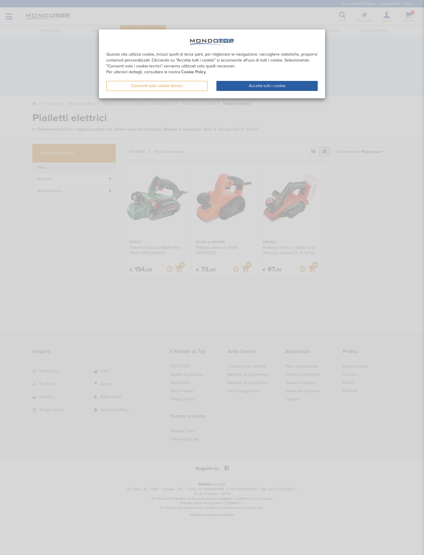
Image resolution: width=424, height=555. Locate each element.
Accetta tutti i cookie (267, 85)
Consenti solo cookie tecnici (157, 85)
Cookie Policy (193, 71)
